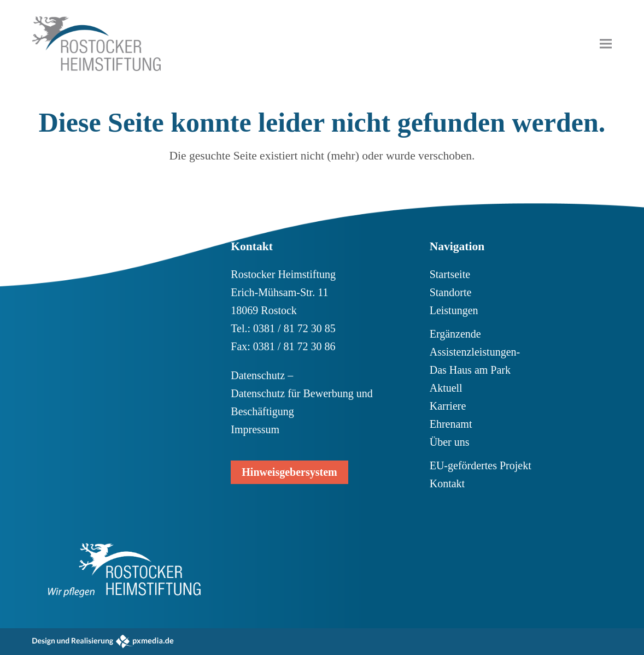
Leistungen (454, 310)
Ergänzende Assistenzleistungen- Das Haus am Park (475, 352)
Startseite (450, 274)
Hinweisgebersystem (289, 472)
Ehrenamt (451, 424)
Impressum (255, 429)
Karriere (448, 406)
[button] (606, 44)
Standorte (451, 292)
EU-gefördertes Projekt (480, 465)
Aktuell (446, 388)
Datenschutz (258, 375)
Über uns (450, 442)
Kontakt (447, 483)
